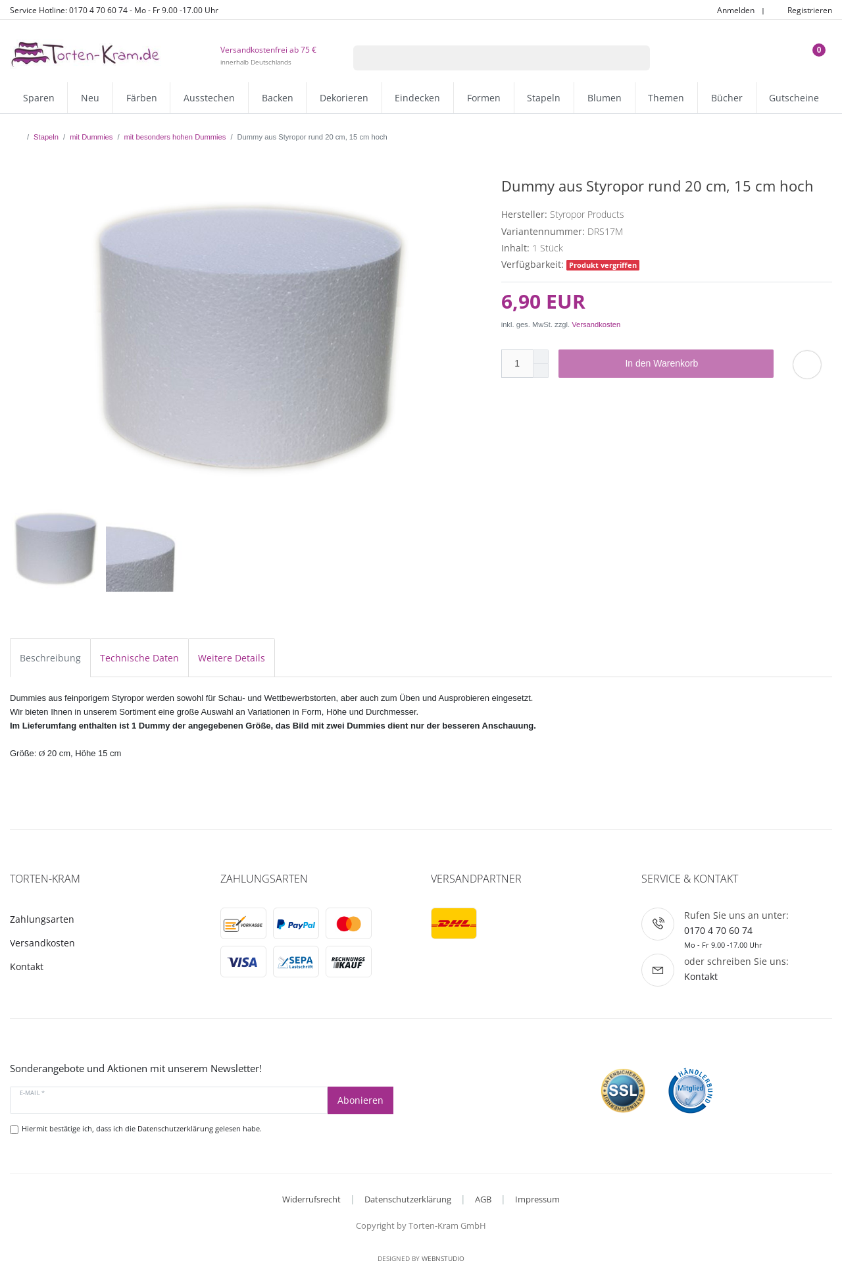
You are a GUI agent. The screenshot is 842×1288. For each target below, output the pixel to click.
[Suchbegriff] (484, 57)
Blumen (604, 97)
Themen (666, 97)
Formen (484, 97)
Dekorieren (344, 97)
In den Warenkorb (694, 364)
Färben (141, 97)
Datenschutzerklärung (407, 1199)
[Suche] (633, 57)
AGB (483, 1199)
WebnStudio (443, 1258)
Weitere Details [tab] (231, 658)
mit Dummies (91, 137)
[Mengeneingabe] (517, 363)
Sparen (39, 97)
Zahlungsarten (42, 919)
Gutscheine (794, 97)
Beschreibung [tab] (50, 658)
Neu (90, 97)
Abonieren (360, 1100)
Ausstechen (209, 97)
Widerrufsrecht (311, 1199)
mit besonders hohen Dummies (175, 137)
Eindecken (417, 97)
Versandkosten (596, 324)
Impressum (537, 1199)
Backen (277, 97)
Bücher (727, 97)
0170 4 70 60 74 (718, 930)
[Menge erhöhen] (541, 356)
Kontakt (26, 966)
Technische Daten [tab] (139, 658)
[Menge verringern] (541, 371)
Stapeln (543, 97)
